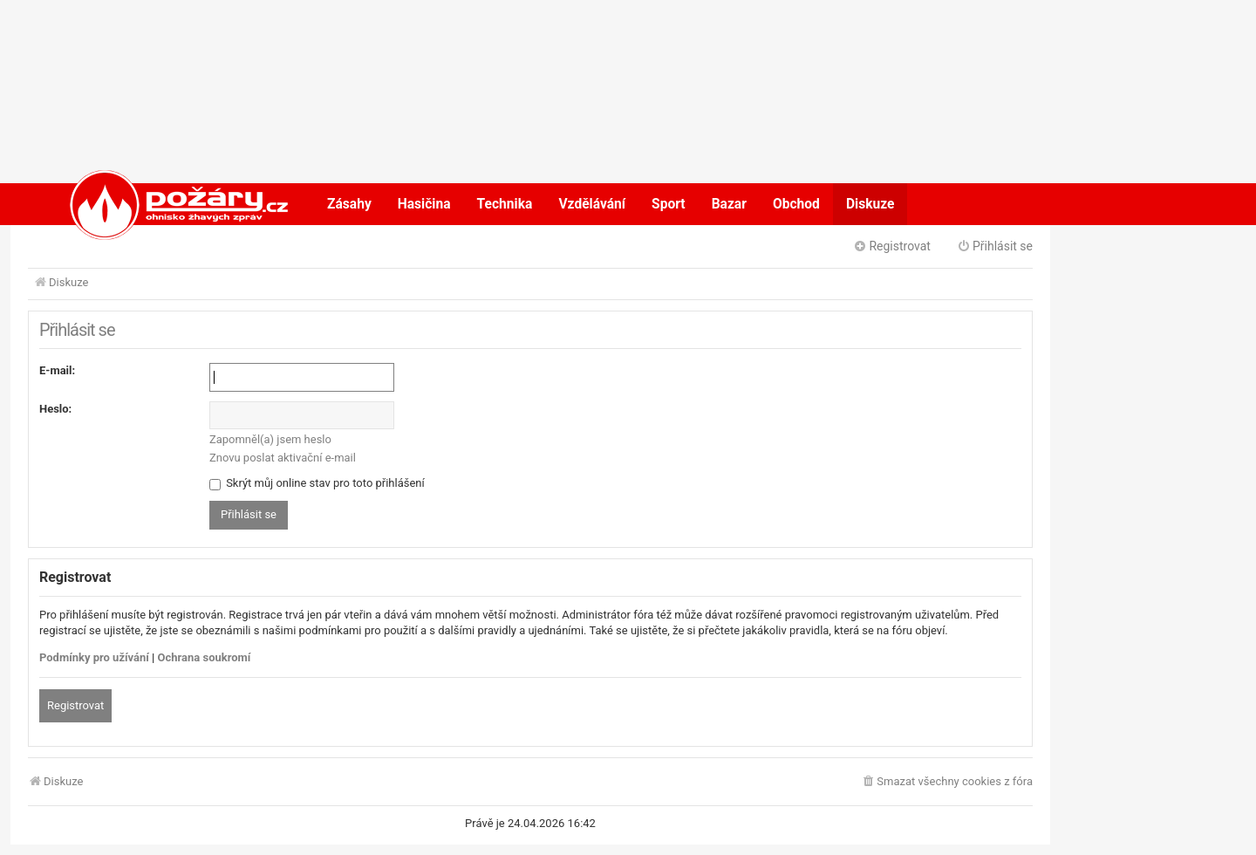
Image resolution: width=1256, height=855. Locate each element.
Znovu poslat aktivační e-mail (282, 457)
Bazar (729, 204)
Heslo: (55, 408)
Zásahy (349, 204)
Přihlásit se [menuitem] (995, 246)
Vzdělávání (591, 204)
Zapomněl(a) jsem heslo (270, 439)
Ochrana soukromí (204, 657)
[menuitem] (947, 782)
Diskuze (870, 204)
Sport (669, 204)
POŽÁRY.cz (160, 204)
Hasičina (424, 204)
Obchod (796, 204)
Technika (505, 204)
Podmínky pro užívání (94, 657)
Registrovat (75, 705)
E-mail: (57, 370)
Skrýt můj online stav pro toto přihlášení (317, 482)
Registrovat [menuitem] (892, 246)
